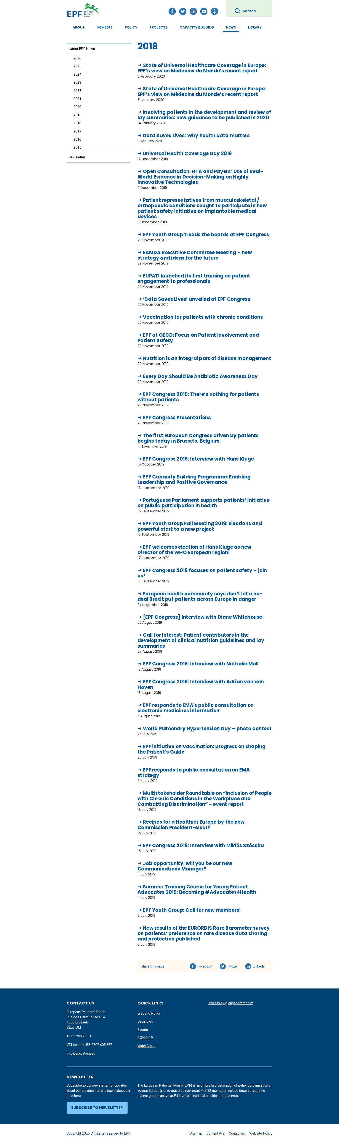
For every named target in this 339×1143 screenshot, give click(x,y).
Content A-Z (215, 1133)
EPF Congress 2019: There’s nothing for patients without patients (198, 397)
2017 (77, 131)
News (231, 27)
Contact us (237, 1133)
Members (105, 27)
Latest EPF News (81, 49)
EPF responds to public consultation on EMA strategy (194, 772)
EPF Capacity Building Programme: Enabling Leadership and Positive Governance (194, 479)
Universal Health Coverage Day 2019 (187, 153)
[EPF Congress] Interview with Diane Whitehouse (202, 617)
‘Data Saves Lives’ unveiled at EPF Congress (196, 299)
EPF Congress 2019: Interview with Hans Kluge (198, 459)
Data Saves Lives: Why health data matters (196, 135)
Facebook (204, 965)
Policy (131, 27)
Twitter (233, 965)
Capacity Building (197, 27)
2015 (77, 147)
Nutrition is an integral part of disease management (207, 358)
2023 (77, 82)
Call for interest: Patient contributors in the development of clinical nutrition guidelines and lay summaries (201, 640)
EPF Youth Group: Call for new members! (192, 910)
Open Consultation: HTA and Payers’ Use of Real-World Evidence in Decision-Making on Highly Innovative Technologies (200, 177)
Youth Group (146, 1046)
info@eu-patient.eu (81, 1053)
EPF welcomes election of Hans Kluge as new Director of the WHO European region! (194, 549)
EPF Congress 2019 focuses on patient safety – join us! (202, 573)
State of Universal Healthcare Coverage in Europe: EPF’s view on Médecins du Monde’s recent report (202, 68)
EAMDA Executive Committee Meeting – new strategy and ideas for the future (195, 255)
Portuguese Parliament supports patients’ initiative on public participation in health (204, 503)
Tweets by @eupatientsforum (230, 1003)
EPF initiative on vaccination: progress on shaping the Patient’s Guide (202, 749)
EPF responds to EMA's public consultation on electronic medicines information (196, 708)
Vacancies (145, 1021)
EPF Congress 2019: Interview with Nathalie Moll (201, 663)
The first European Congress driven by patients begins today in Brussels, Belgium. (198, 438)
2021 (77, 99)
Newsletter (76, 157)
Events (143, 1030)
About (79, 27)
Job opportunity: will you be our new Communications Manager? (185, 866)
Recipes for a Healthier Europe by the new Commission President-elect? (191, 824)
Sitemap (196, 1133)
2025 (77, 66)
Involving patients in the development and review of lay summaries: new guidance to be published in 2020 (204, 115)
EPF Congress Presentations (177, 417)
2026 (77, 58)
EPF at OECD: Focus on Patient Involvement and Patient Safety (198, 337)
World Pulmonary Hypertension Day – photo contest (207, 728)
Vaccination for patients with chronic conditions (203, 317)
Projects (158, 27)
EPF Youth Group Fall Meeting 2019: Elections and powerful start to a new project (200, 526)
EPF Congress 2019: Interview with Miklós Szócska (203, 845)
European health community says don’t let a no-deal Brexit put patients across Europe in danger (200, 596)
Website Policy (149, 1013)
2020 (77, 107)
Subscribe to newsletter (97, 1107)
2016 (77, 139)
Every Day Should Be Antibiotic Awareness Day (200, 376)
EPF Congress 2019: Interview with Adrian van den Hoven (201, 684)
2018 (77, 123)
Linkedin (259, 965)
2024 (77, 74)
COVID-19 (145, 1038)
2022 (77, 91)
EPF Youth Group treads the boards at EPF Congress (206, 234)
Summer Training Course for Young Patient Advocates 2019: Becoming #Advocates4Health (197, 889)
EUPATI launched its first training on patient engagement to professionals (194, 278)
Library (255, 27)
